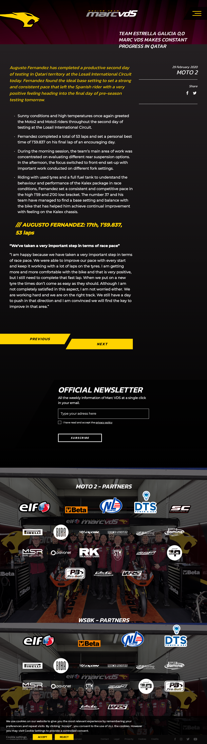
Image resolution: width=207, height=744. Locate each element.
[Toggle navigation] (197, 13)
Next (102, 344)
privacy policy (104, 422)
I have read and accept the (87, 422)
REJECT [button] (64, 737)
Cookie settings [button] (16, 737)
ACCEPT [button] (42, 737)
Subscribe (80, 438)
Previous (40, 339)
